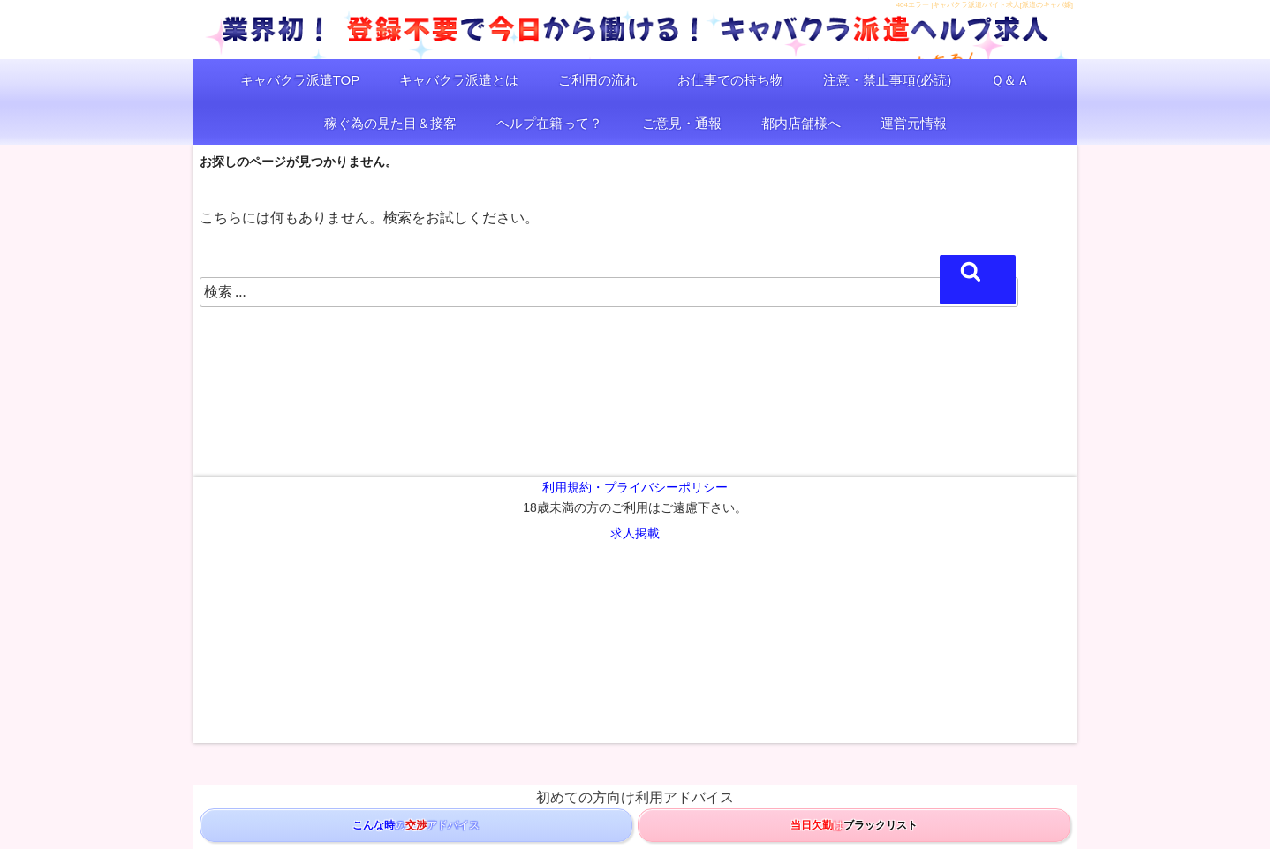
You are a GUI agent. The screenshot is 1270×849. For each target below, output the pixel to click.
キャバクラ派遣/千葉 (563, 568)
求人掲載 (635, 533)
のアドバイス (416, 825)
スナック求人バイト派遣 (525, 609)
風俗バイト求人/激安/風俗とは (445, 649)
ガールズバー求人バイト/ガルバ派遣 (413, 588)
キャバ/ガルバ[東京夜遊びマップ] (704, 629)
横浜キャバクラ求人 (792, 649)
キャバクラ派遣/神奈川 (351, 568)
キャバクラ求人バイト (813, 568)
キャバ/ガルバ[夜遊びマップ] (556, 629)
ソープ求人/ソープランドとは (589, 649)
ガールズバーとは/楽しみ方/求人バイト (711, 588)
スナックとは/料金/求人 (745, 609)
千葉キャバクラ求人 (894, 649)
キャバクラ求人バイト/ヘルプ (686, 568)
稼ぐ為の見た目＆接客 (390, 123)
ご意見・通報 (682, 123)
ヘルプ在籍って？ (549, 123)
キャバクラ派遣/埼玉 (459, 568)
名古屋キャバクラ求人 (999, 649)
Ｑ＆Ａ (1010, 79)
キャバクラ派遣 (253, 568)
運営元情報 (914, 123)
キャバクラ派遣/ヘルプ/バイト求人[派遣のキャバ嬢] (621, 690)
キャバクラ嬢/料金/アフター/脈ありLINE (963, 568)
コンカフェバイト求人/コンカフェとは (282, 649)
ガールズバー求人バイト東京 (873, 588)
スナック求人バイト (637, 609)
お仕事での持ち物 (730, 79)
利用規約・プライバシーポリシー (635, 487)
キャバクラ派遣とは (458, 79)
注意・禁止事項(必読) (887, 79)
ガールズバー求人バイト (558, 588)
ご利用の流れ (598, 79)
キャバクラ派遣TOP (300, 79)
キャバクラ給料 (702, 649)
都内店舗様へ (801, 123)
